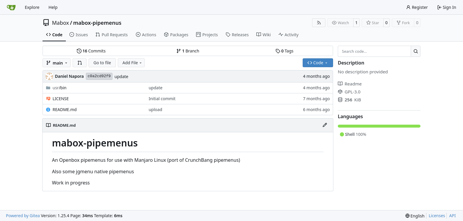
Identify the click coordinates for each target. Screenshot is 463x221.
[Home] (11, 7)
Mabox (60, 23)
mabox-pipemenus (97, 23)
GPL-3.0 (349, 92)
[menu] (415, 216)
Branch (187, 51)
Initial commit (162, 98)
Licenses (437, 215)
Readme (350, 84)
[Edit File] (325, 125)
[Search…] (415, 51)
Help (53, 7)
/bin (59, 87)
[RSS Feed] (319, 22)
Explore (32, 7)
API (452, 215)
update (121, 76)
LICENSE (61, 98)
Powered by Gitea (23, 215)
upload (155, 109)
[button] (80, 62)
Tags (284, 51)
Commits (91, 51)
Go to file (102, 62)
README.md (65, 109)
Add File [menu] (133, 62)
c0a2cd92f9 (99, 76)
